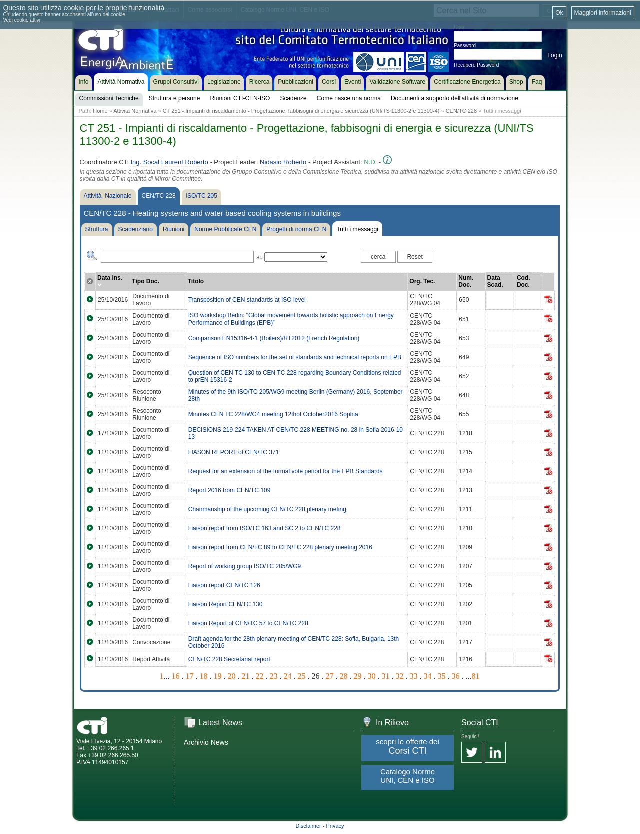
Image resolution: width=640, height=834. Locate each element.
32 (400, 676)
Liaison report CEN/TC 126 (224, 585)
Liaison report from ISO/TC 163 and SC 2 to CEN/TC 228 (264, 528)
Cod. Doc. (523, 281)
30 (372, 676)
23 (274, 676)
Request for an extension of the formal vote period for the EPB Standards (285, 471)
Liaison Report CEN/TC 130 (225, 604)
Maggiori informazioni (603, 12)
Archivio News (206, 742)
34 (428, 676)
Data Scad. (496, 281)
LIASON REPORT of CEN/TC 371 (234, 452)
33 (414, 676)
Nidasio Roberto (283, 162)
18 (204, 676)
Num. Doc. (466, 281)
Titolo (196, 281)
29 (358, 676)
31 (386, 676)
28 (344, 676)
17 (190, 676)
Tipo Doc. (145, 281)
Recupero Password (476, 65)
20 (232, 676)
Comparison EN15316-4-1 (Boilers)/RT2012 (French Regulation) (274, 338)
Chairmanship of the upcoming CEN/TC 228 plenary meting (267, 509)
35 (442, 676)
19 (218, 676)
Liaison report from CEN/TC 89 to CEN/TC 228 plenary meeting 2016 (280, 547)
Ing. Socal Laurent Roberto (169, 162)
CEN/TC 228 (461, 111)
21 (246, 676)
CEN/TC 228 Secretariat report (229, 659)
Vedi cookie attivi (21, 20)
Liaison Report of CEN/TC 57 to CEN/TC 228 (248, 623)
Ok (559, 12)
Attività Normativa (135, 111)
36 (456, 676)
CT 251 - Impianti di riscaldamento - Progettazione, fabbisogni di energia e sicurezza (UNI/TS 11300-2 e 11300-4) (301, 111)
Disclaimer (308, 826)
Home (100, 111)
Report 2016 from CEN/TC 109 (229, 490)
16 (176, 676)
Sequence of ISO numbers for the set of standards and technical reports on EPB (295, 357)
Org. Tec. (422, 281)
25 (302, 676)
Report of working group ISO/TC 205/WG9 (244, 566)
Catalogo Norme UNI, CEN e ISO (407, 775)
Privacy (335, 826)
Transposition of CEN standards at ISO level (247, 299)
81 (476, 676)
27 (330, 676)
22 (260, 676)
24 (288, 676)
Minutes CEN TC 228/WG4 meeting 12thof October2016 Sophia (273, 414)
